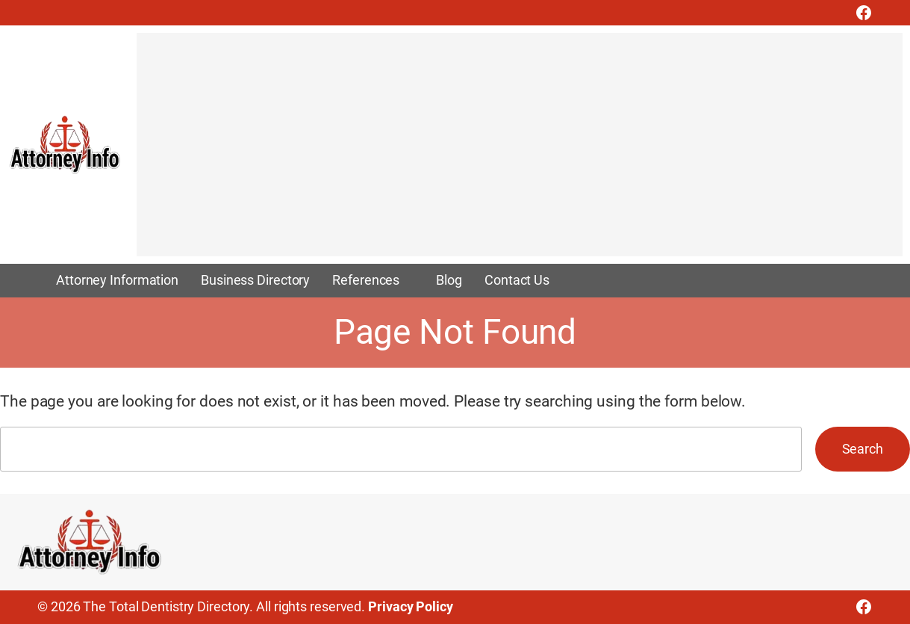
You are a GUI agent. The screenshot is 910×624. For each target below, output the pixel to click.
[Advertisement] (520, 151)
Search (862, 449)
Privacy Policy (410, 606)
